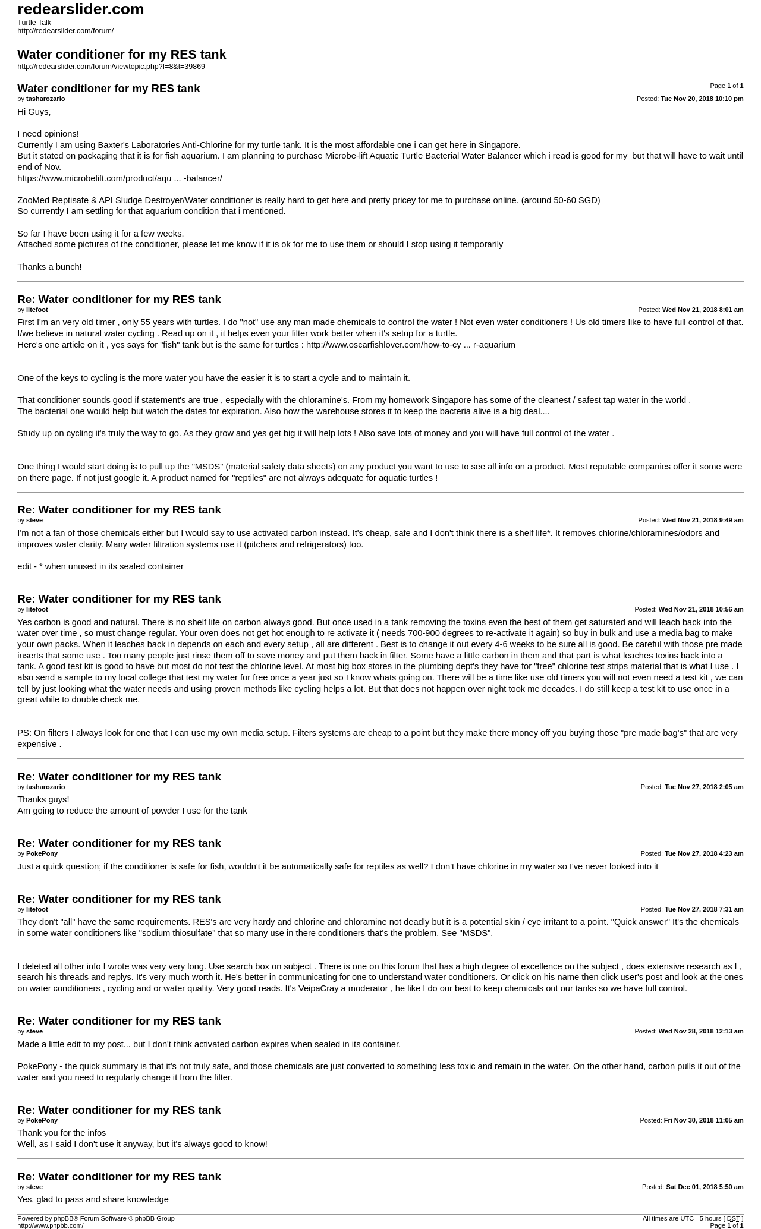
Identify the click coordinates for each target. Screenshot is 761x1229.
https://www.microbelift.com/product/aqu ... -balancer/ (119, 178)
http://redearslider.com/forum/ (65, 31)
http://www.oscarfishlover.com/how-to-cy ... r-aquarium (410, 344)
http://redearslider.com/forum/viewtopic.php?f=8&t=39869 (111, 66)
